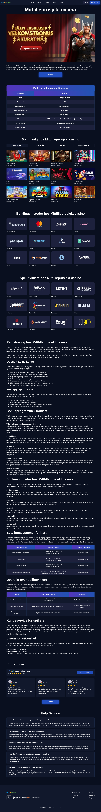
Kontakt (91, 793)
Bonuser (39, 2)
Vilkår (73, 798)
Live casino (39, 146)
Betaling (47, 2)
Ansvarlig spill (76, 793)
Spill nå (50, 74)
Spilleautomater (84, 146)
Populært (17, 146)
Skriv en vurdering (85, 672)
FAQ (61, 2)
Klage (91, 798)
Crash (62, 146)
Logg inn (85, 2)
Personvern (75, 795)
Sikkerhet (92, 795)
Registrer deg (95, 2)
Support (55, 2)
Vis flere (50, 702)
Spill (32, 2)
